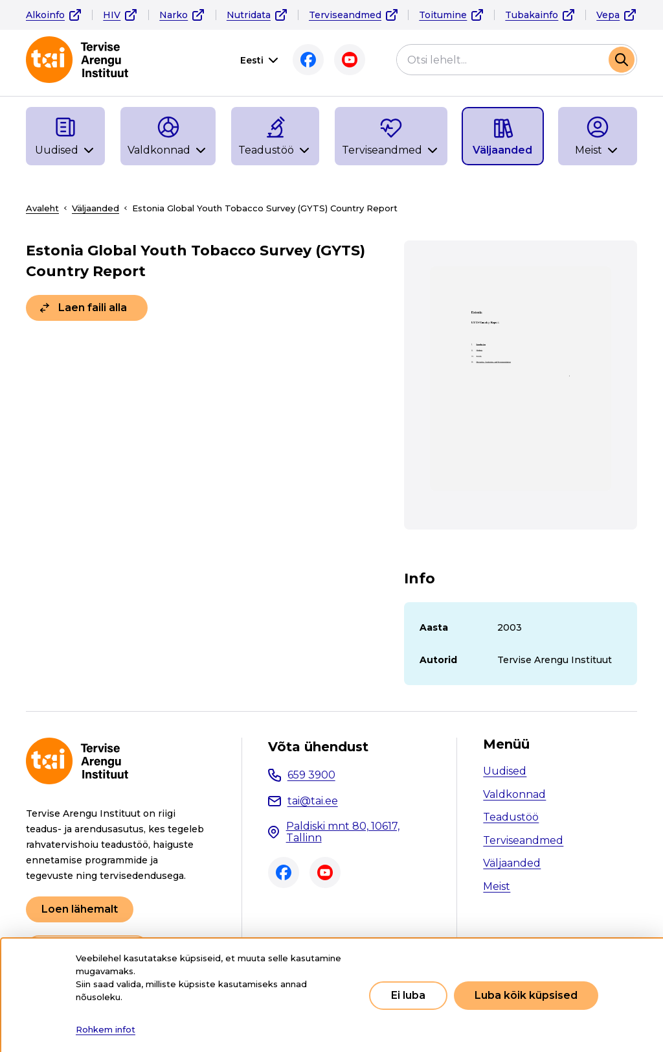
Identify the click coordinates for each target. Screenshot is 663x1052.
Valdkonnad (514, 794)
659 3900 (311, 775)
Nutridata (249, 15)
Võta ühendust (318, 746)
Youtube (349, 59)
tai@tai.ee (312, 801)
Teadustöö (511, 817)
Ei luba (408, 995)
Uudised (504, 771)
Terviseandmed (345, 15)
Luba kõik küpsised (526, 995)
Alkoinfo (45, 15)
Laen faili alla (92, 307)
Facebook (308, 59)
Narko (173, 15)
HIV (111, 15)
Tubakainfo (531, 15)
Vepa (608, 15)
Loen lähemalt (79, 909)
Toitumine (443, 15)
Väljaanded (95, 208)
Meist (496, 886)
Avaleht (42, 208)
